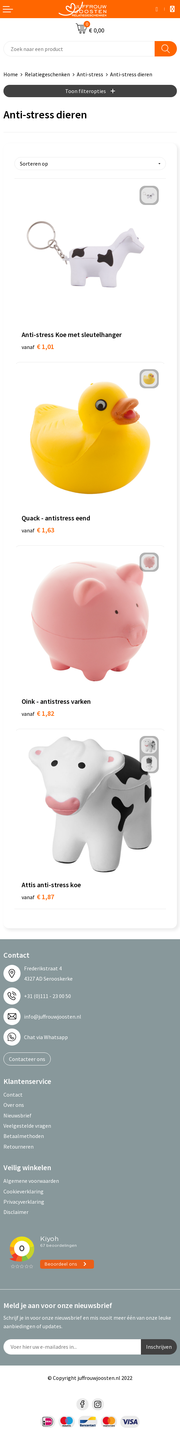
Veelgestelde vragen (27, 1125)
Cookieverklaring (23, 1191)
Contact (13, 1094)
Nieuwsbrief (17, 1115)
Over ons (13, 1104)
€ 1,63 (38, 530)
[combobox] (79, 48)
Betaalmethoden (23, 1136)
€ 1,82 (38, 713)
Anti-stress (90, 74)
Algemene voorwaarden (31, 1180)
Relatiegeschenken (47, 74)
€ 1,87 (38, 896)
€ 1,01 (38, 346)
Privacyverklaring (23, 1201)
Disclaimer (15, 1211)
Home (10, 74)
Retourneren (18, 1146)
